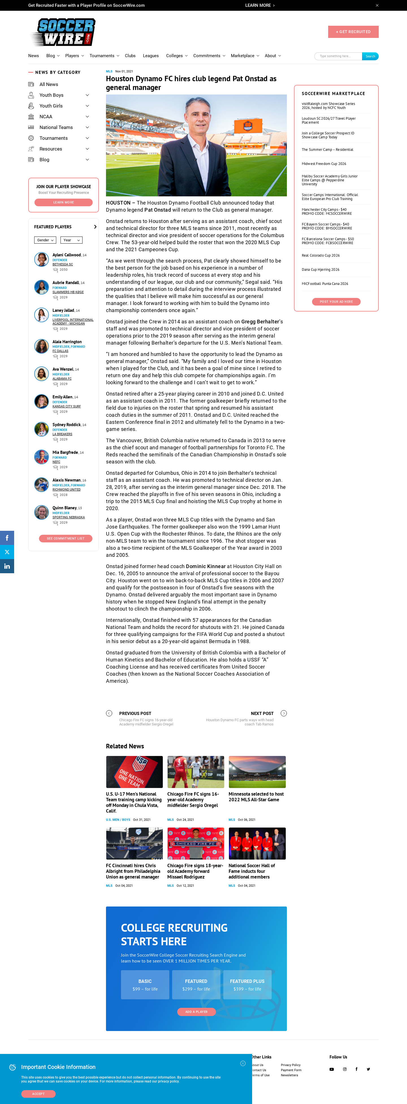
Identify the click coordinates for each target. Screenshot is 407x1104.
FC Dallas (60, 351)
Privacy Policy (290, 1065)
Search (370, 56)
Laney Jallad (64, 310)
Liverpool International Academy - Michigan (73, 321)
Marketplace (242, 55)
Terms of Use (260, 1075)
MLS (109, 71)
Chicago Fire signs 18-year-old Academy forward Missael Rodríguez (195, 871)
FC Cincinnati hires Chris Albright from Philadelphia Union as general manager (133, 871)
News (33, 55)
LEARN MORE (258, 5)
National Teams (50, 127)
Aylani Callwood (67, 254)
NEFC (56, 462)
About (270, 55)
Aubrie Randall (66, 282)
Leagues (151, 55)
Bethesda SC (63, 264)
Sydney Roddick (67, 424)
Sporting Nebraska (69, 517)
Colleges (174, 55)
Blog (50, 55)
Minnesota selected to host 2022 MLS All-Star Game (256, 797)
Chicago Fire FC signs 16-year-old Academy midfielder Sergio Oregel (193, 799)
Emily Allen (63, 396)
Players (72, 55)
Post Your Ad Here (336, 302)
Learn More (63, 202)
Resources (45, 149)
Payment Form (291, 1070)
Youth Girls (45, 106)
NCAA (40, 116)
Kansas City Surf (67, 406)
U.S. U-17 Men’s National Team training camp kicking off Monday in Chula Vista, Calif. (134, 802)
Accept (38, 1094)
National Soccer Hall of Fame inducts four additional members (252, 871)
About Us (257, 1065)
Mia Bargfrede (66, 452)
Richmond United (67, 489)
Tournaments (102, 55)
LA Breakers (62, 434)
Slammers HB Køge (68, 292)
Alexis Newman (67, 480)
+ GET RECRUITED (353, 31)
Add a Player (196, 1012)
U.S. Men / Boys (118, 820)
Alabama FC (62, 379)
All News (43, 84)
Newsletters (289, 1075)
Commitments (206, 55)
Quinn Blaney (65, 507)
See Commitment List (66, 538)
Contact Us (258, 1070)
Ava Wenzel (63, 369)
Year (67, 240)
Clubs (130, 55)
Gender (43, 240)
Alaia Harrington (67, 341)
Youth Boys (46, 95)
